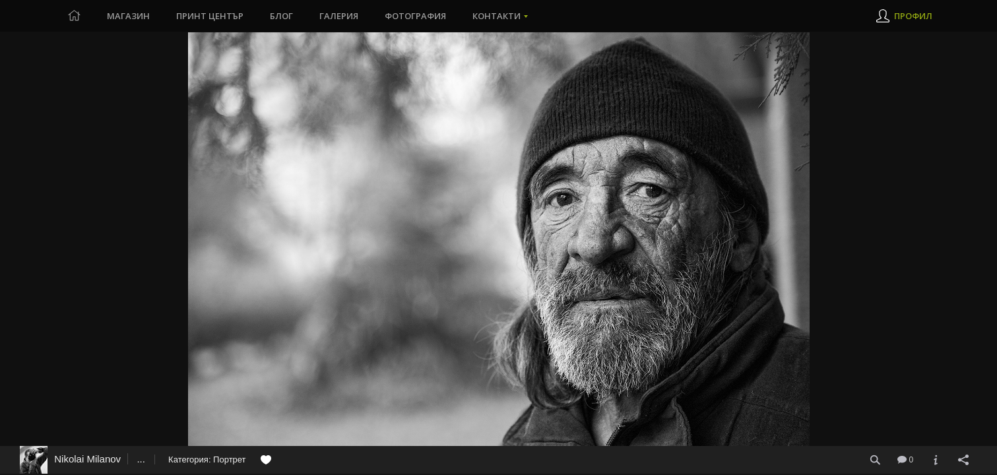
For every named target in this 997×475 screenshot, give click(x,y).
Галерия (338, 16)
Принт (209, 16)
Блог (281, 16)
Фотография (415, 16)
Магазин (128, 16)
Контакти (496, 16)
